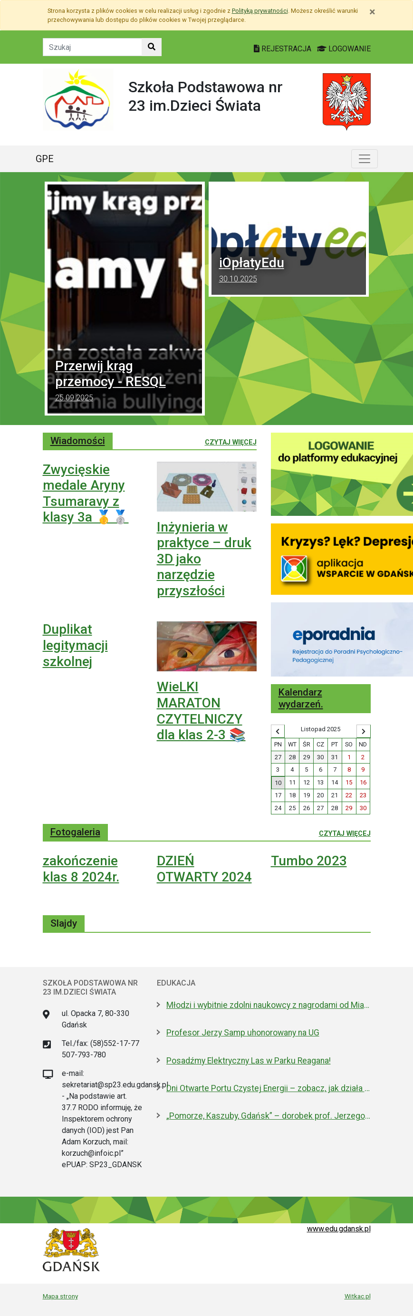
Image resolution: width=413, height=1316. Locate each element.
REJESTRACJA (283, 48)
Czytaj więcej (231, 441)
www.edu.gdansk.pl (339, 1228)
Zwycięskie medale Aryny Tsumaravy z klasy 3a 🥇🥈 (86, 493)
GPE (45, 158)
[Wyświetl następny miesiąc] (363, 731)
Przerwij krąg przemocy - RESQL (124, 382)
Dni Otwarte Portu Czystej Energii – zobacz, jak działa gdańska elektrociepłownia (268, 1088)
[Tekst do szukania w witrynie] (92, 47)
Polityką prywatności (260, 10)
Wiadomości (77, 440)
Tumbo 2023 (309, 861)
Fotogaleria (75, 832)
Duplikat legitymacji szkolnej (75, 645)
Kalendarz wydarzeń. (301, 698)
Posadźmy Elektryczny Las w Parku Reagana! (248, 1060)
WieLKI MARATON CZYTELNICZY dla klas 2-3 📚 (201, 711)
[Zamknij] (372, 12)
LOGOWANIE (344, 48)
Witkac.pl (358, 1296)
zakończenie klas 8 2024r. (81, 869)
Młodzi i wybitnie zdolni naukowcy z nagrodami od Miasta (268, 1005)
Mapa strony (60, 1296)
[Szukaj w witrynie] (152, 47)
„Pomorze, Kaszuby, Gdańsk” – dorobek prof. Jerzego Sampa (268, 1116)
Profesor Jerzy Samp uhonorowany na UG (242, 1032)
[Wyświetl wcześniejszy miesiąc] (278, 731)
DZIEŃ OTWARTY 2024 (204, 869)
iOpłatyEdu (288, 271)
